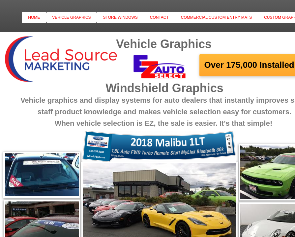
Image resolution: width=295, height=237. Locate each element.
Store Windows (120, 17)
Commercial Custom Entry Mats (216, 17)
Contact (159, 17)
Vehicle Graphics (71, 17)
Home (34, 17)
